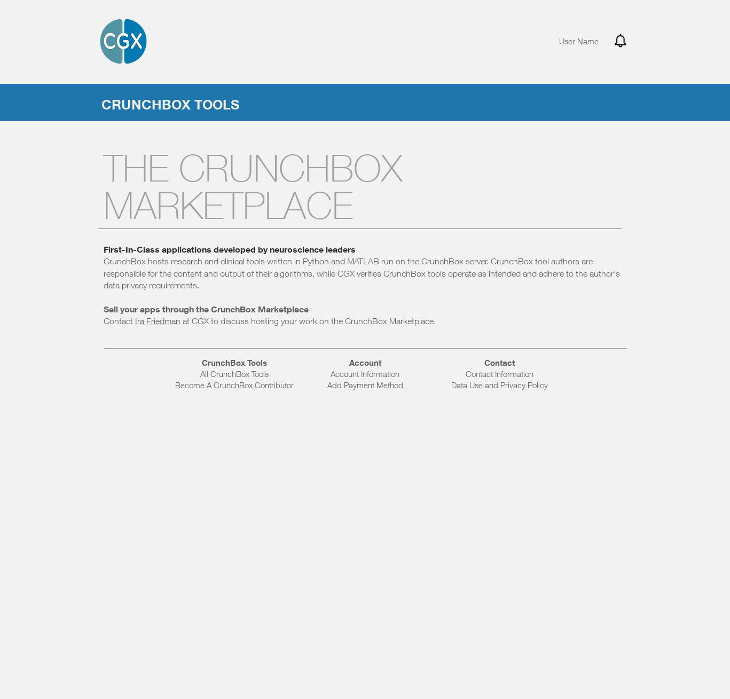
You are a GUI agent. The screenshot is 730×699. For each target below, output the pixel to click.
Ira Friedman (157, 321)
